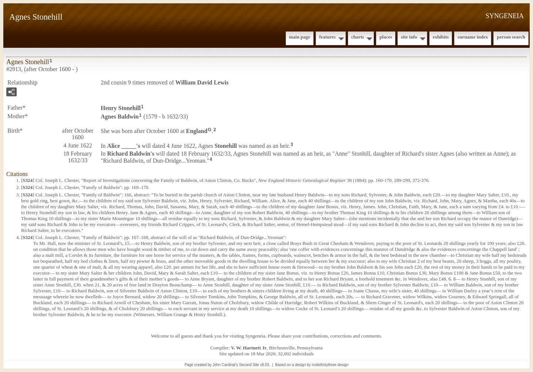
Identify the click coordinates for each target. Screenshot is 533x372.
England (197, 130)
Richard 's (130, 153)
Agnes (120, 116)
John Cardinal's (225, 365)
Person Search (511, 37)
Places (385, 37)
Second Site (249, 365)
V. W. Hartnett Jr (248, 348)
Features (327, 37)
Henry (121, 108)
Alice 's (123, 145)
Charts (357, 37)
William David (202, 82)
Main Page (299, 37)
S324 (28, 180)
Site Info (409, 37)
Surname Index (472, 37)
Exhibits (441, 37)
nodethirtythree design (330, 365)
